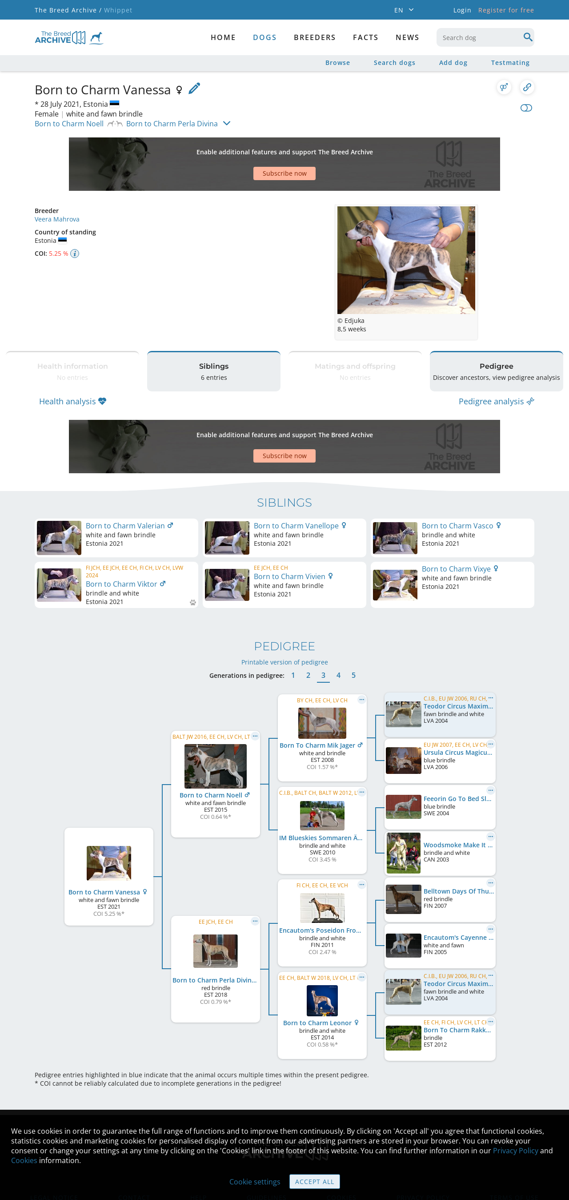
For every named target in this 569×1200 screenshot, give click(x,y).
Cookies (24, 1160)
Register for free (506, 10)
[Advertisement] (250, 149)
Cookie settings (254, 1182)
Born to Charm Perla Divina (172, 124)
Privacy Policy (515, 1151)
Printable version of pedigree (284, 608)
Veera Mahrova (57, 188)
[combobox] (485, 37)
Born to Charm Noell (69, 124)
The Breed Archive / (68, 10)
